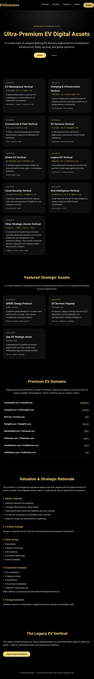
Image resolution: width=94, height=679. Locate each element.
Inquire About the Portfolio (16, 654)
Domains (55, 4)
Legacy (77, 4)
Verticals (45, 4)
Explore (54, 55)
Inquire (89, 5)
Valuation (67, 4)
